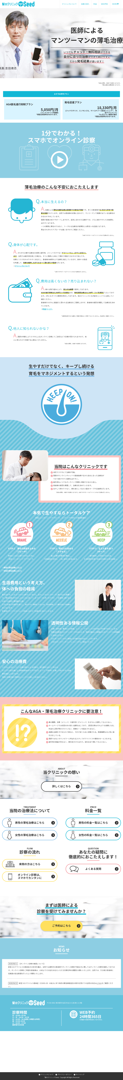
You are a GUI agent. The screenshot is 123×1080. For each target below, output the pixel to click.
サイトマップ (80, 1074)
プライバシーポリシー (64, 1074)
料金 (95, 4)
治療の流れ (85, 4)
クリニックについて (69, 4)
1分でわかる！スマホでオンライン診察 (61, 150)
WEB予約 (104, 4)
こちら (99, 983)
